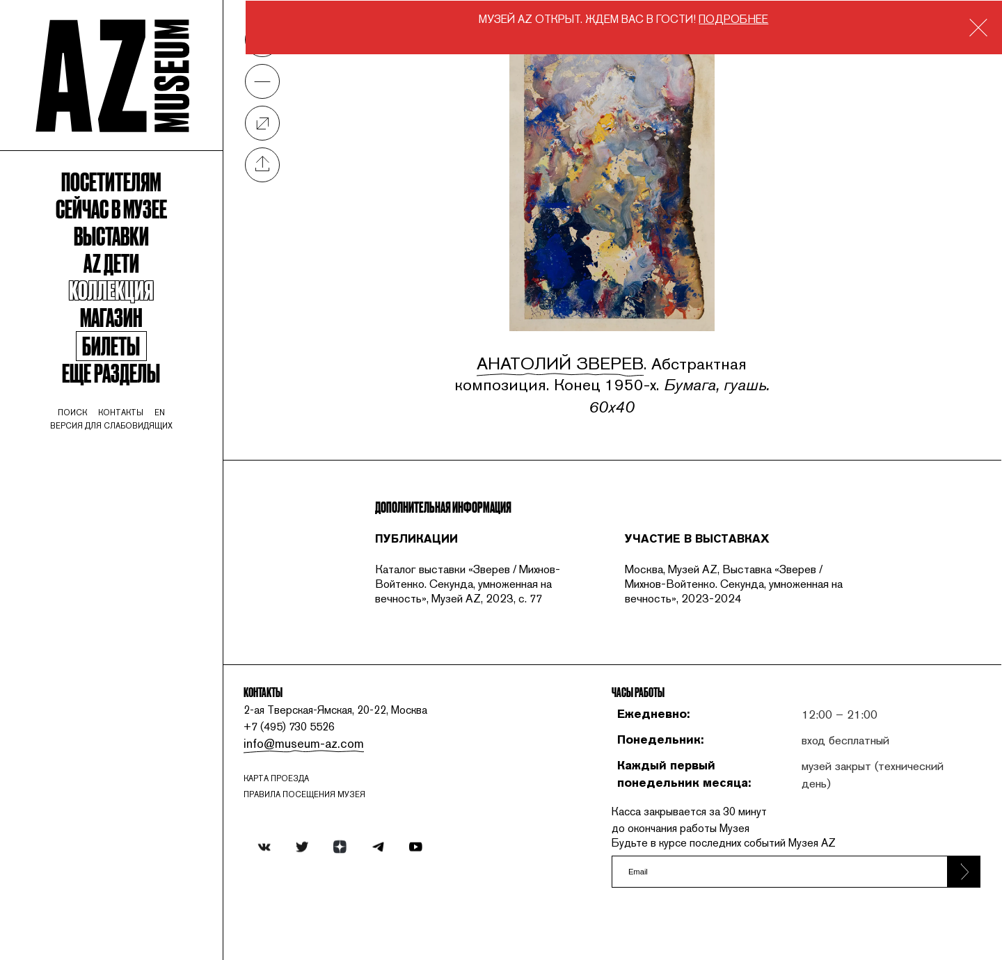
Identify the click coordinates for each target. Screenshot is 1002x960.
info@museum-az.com (335, 767)
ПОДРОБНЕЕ (752, 21)
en (180, 466)
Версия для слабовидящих (125, 480)
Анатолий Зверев (569, 342)
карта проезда (312, 804)
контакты (136, 466)
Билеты (125, 390)
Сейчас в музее (125, 234)
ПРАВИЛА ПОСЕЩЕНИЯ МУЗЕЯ (341, 823)
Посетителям (125, 204)
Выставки (125, 265)
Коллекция (125, 326)
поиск (81, 466)
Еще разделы (125, 419)
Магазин (125, 357)
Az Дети (125, 295)
